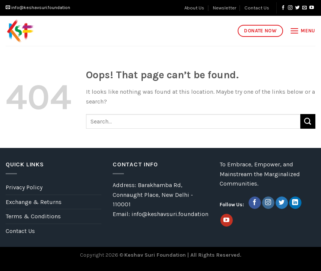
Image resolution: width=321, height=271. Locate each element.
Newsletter (224, 8)
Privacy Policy (24, 187)
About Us (194, 8)
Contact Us (256, 8)
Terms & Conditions (33, 216)
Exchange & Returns (34, 202)
